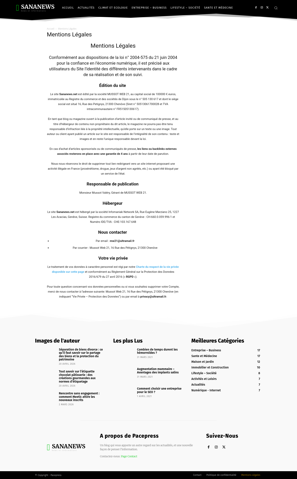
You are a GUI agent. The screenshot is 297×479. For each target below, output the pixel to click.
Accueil (50, 28)
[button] (276, 8)
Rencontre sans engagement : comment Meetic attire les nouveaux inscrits (79, 397)
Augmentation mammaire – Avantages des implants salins (158, 370)
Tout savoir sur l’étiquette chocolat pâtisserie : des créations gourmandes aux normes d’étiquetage (77, 376)
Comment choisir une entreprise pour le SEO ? (159, 390)
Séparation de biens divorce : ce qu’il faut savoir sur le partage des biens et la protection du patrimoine (81, 354)
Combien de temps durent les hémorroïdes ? (157, 351)
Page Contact (129, 456)
